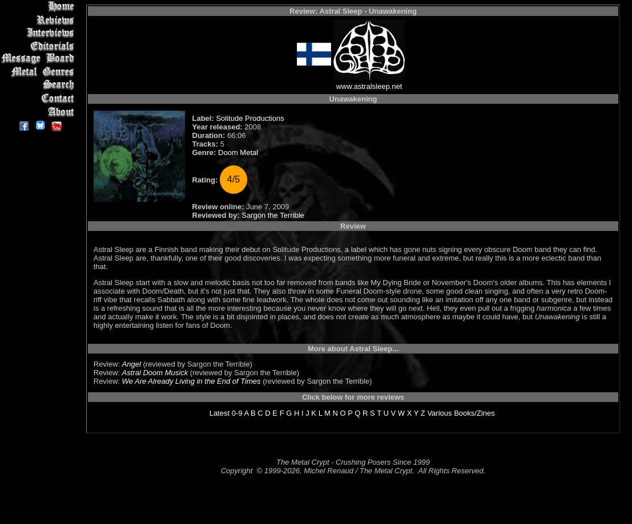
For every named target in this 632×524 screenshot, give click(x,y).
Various (439, 413)
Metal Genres (39, 72)
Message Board (39, 59)
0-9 (237, 413)
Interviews (39, 32)
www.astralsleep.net (369, 86)
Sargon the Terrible (272, 215)
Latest (220, 413)
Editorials (39, 45)
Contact (39, 98)
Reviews (39, 19)
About (39, 111)
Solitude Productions (250, 118)
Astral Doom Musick (155, 372)
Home (39, 6)
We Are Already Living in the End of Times (191, 381)
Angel (131, 364)
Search (39, 85)
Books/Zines (474, 413)
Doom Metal (238, 152)
